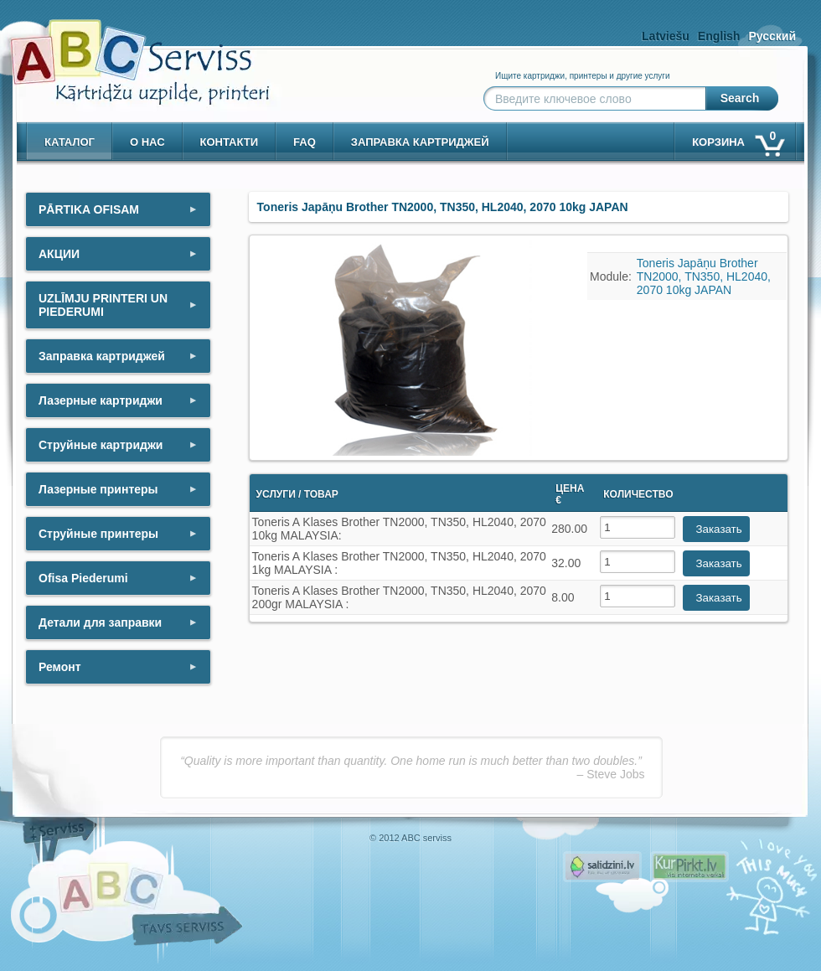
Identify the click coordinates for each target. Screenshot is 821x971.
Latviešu (665, 36)
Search (740, 98)
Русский (772, 36)
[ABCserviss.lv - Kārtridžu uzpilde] (124, 50)
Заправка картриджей (420, 142)
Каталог (69, 142)
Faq (304, 142)
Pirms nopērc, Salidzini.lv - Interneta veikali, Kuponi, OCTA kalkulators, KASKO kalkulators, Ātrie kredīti (602, 866)
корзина (737, 138)
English (719, 36)
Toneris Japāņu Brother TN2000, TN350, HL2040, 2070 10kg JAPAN (704, 276)
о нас (147, 142)
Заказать (719, 529)
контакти (229, 142)
